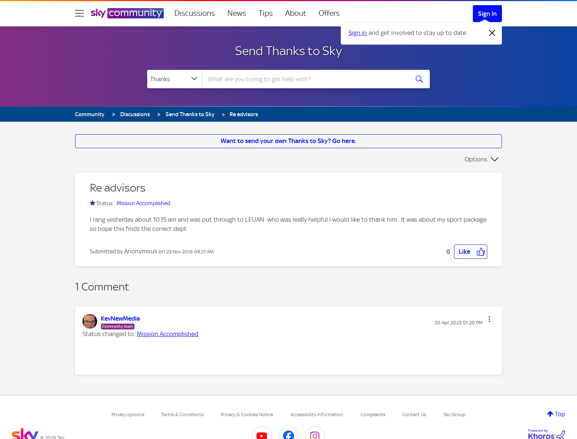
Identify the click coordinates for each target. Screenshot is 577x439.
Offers (329, 13)
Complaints (373, 414)
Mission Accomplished (143, 203)
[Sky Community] (127, 13)
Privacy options (127, 414)
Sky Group (454, 414)
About (295, 13)
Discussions (194, 13)
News (236, 13)
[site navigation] (79, 13)
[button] (470, 252)
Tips (266, 13)
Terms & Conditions (182, 414)
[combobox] (304, 79)
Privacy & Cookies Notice (247, 414)
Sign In (487, 13)
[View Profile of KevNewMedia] (120, 318)
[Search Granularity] (174, 79)
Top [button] (560, 414)
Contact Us (414, 414)
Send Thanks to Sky (288, 50)
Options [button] (476, 159)
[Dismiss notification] (492, 33)
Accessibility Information (316, 414)
